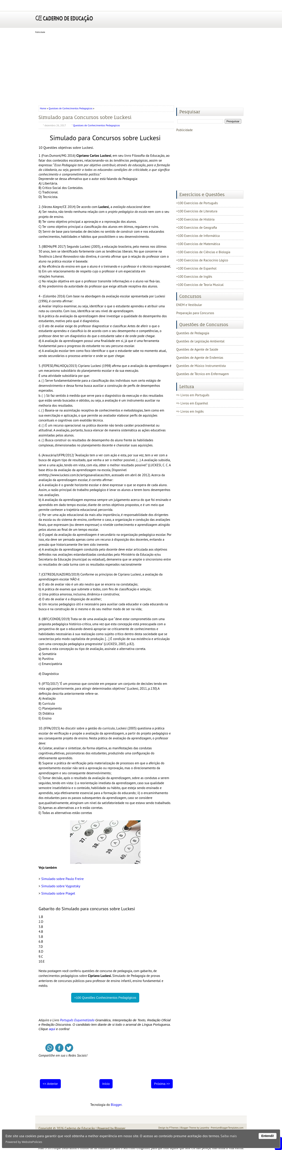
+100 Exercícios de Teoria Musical (200, 285)
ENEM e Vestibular (189, 305)
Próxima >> (162, 1084)
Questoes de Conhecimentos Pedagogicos (71, 108)
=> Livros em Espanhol (192, 403)
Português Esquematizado (77, 1020)
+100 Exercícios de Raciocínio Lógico (202, 260)
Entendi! (267, 1136)
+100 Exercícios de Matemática (198, 244)
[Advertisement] (141, 68)
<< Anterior (50, 1084)
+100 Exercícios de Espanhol (196, 268)
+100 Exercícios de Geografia (196, 227)
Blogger (116, 1105)
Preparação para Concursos (195, 313)
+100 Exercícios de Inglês (194, 276)
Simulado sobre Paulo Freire (62, 878)
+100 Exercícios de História (195, 219)
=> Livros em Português (192, 395)
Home (43, 108)
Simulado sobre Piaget (58, 893)
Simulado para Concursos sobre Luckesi (85, 117)
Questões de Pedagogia (192, 333)
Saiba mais (229, 1136)
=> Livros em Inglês (190, 411)
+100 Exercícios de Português (197, 203)
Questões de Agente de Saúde (197, 349)
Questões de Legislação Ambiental (200, 341)
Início (105, 1084)
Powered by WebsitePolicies (24, 1142)
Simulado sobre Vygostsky (60, 886)
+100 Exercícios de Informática (198, 236)
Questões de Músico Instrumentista (201, 366)
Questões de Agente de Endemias (199, 357)
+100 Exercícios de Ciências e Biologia (203, 252)
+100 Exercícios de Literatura (196, 211)
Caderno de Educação (80, 1128)
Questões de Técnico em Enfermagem (202, 374)
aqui (52, 1029)
